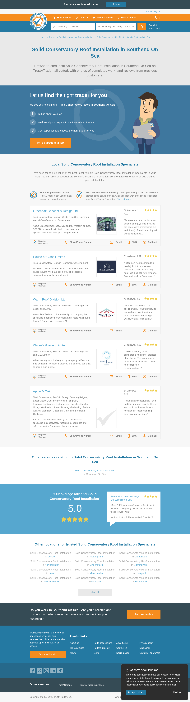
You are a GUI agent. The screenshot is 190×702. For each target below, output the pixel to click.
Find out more (124, 199)
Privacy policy (147, 643)
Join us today (143, 614)
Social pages (122, 653)
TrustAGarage (65, 685)
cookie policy (148, 685)
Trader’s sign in (153, 11)
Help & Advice (77, 648)
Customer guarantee (150, 653)
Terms (96, 653)
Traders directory (101, 648)
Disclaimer (145, 648)
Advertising (122, 643)
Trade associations (102, 643)
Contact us (121, 648)
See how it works (47, 654)
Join (116, 4)
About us (74, 643)
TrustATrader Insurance (92, 685)
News (73, 653)
